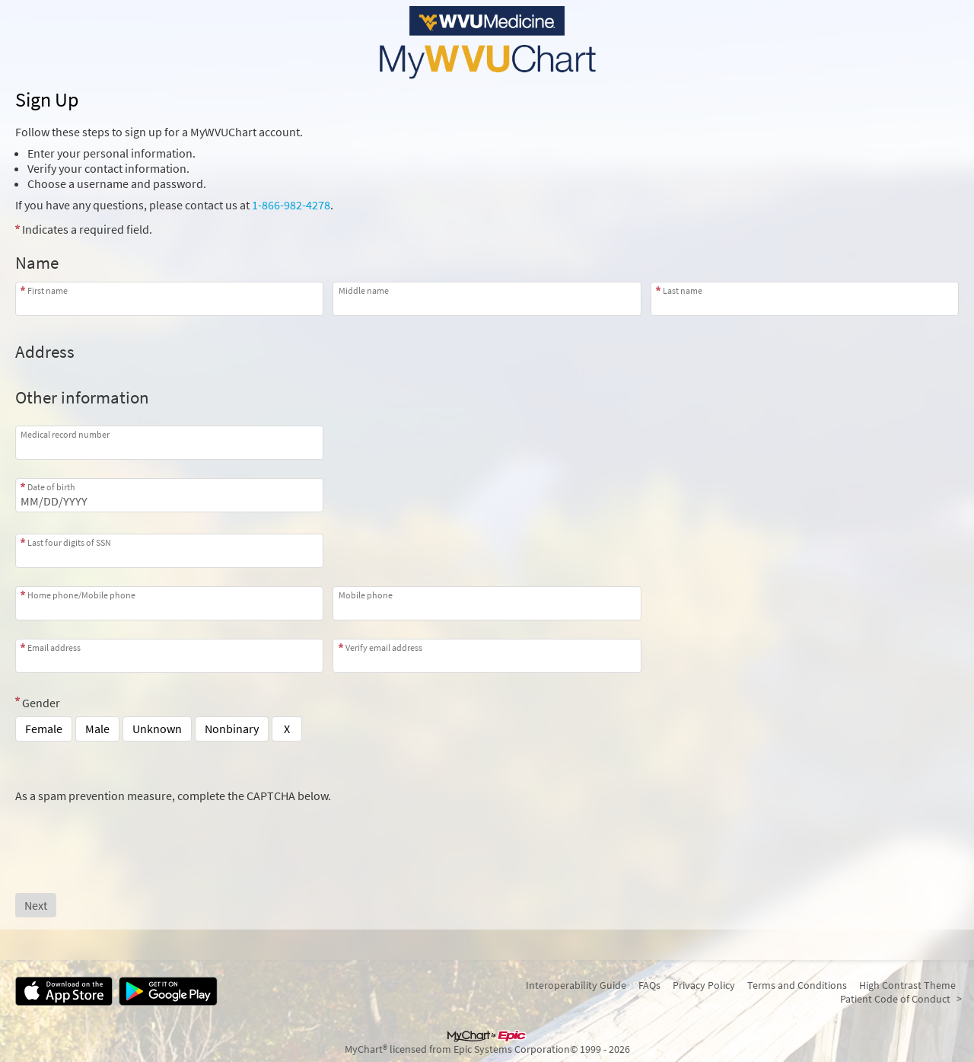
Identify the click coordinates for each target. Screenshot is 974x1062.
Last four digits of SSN (69, 542)
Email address (54, 647)
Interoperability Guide (576, 985)
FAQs (649, 985)
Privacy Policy (704, 985)
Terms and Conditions (797, 985)
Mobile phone (366, 595)
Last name (682, 290)
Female (43, 728)
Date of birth (51, 487)
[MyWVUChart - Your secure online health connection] (487, 42)
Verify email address (383, 647)
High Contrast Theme (907, 985)
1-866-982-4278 (291, 204)
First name (47, 290)
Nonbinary (232, 728)
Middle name (364, 290)
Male (97, 728)
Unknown (157, 728)
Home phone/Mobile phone (81, 595)
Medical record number (65, 434)
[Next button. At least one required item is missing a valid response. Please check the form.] (35, 905)
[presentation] (131, 833)
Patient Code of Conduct (895, 999)
